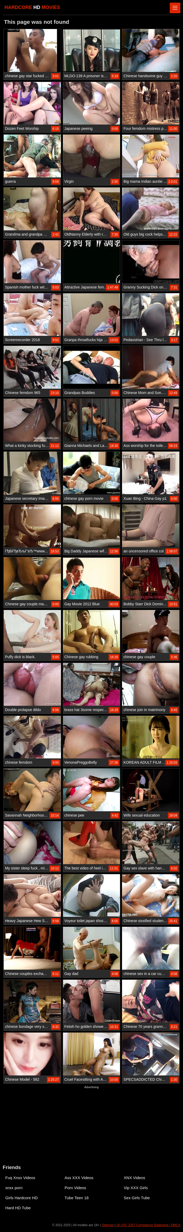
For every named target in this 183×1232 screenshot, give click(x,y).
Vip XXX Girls (136, 1187)
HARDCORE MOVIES (32, 7)
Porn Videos (75, 1187)
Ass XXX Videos (79, 1177)
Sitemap (108, 1225)
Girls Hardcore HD (21, 1198)
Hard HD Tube (18, 1208)
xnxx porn (14, 1187)
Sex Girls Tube (137, 1198)
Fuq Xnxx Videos (20, 1177)
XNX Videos (134, 1177)
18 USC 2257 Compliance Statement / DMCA (148, 1225)
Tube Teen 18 (77, 1198)
